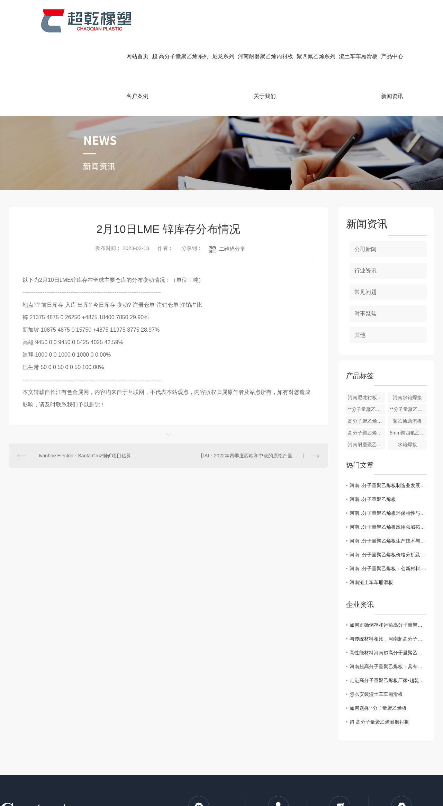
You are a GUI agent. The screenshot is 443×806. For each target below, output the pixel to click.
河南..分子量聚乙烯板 (373, 499)
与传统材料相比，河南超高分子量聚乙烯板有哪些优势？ (388, 639)
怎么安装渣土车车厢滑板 (376, 694)
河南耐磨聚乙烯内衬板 (366, 444)
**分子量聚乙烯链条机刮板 (366, 409)
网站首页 (137, 56)
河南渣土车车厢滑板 (371, 582)
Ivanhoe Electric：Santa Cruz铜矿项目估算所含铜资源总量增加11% (88, 455)
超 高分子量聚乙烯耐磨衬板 (379, 722)
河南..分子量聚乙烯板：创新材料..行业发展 (388, 568)
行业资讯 (365, 271)
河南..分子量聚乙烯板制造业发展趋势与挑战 (388, 485)
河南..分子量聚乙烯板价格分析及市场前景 (388, 554)
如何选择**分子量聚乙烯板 (378, 708)
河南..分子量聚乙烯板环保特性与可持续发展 (388, 513)
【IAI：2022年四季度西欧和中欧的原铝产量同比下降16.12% (258, 455)
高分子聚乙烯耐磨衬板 (366, 433)
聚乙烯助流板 (407, 421)
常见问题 (365, 292)
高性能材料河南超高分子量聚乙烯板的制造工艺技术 (388, 652)
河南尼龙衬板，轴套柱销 (366, 397)
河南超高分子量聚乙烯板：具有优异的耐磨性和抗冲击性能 (388, 666)
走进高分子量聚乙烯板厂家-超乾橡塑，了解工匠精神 (388, 680)
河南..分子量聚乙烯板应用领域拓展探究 (388, 527)
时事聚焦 (365, 313)
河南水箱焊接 (407, 397)
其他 (359, 335)
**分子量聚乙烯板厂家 (408, 409)
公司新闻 (365, 249)
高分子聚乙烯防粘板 (366, 421)
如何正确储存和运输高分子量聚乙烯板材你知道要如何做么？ (388, 625)
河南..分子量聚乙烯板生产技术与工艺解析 (388, 541)
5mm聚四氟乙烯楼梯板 (408, 433)
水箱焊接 (407, 444)
